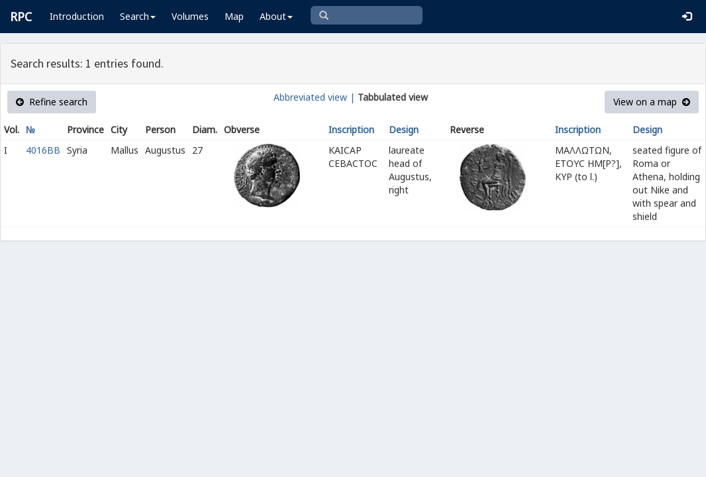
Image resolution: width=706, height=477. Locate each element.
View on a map (651, 101)
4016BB (43, 150)
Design (404, 129)
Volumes (190, 16)
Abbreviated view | (314, 97)
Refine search (51, 101)
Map (234, 16)
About (276, 16)
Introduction (77, 16)
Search (138, 16)
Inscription (351, 129)
